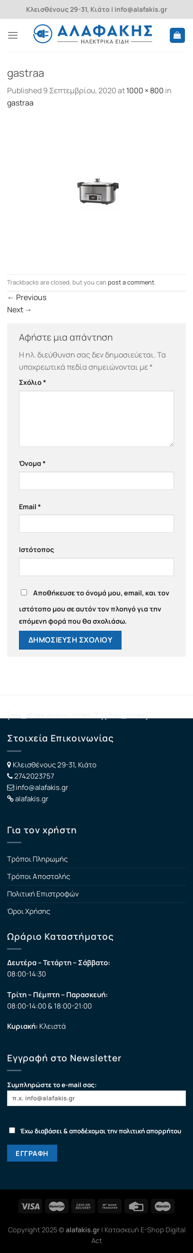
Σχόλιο (32, 382)
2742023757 (34, 776)
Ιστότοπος (36, 549)
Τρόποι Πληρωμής (37, 859)
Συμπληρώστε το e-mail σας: (96, 1093)
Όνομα (32, 463)
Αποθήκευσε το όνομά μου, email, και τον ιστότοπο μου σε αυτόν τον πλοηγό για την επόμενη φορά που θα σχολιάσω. (94, 607)
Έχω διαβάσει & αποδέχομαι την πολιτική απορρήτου (95, 1131)
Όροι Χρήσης (28, 911)
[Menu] (12, 35)
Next (19, 309)
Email (30, 506)
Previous (26, 297)
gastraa (20, 103)
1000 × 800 (145, 90)
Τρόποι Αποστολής (38, 876)
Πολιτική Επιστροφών (43, 894)
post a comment (131, 282)
